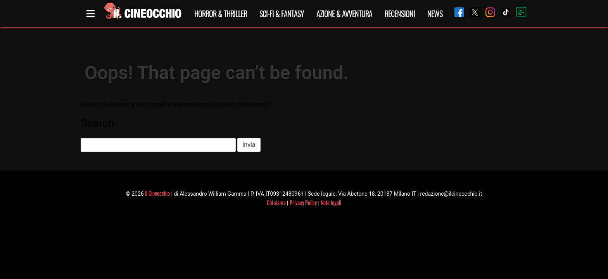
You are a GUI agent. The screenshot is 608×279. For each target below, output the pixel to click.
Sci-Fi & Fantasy (281, 13)
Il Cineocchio (157, 193)
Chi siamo (276, 202)
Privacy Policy (303, 202)
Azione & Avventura (344, 13)
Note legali (331, 202)
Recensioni (400, 13)
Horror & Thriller (220, 13)
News (434, 13)
